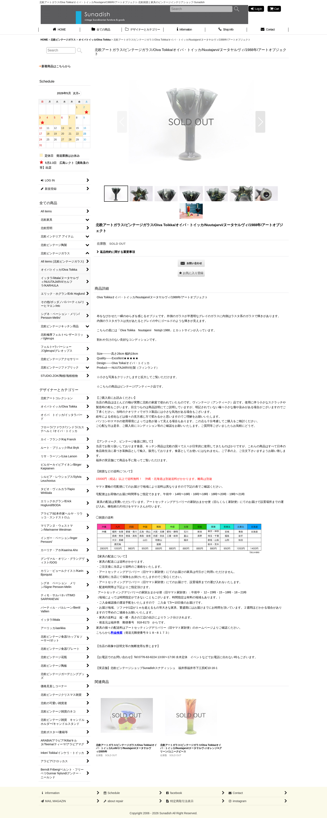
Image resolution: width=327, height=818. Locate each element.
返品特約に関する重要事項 (116, 252)
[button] (122, 122)
